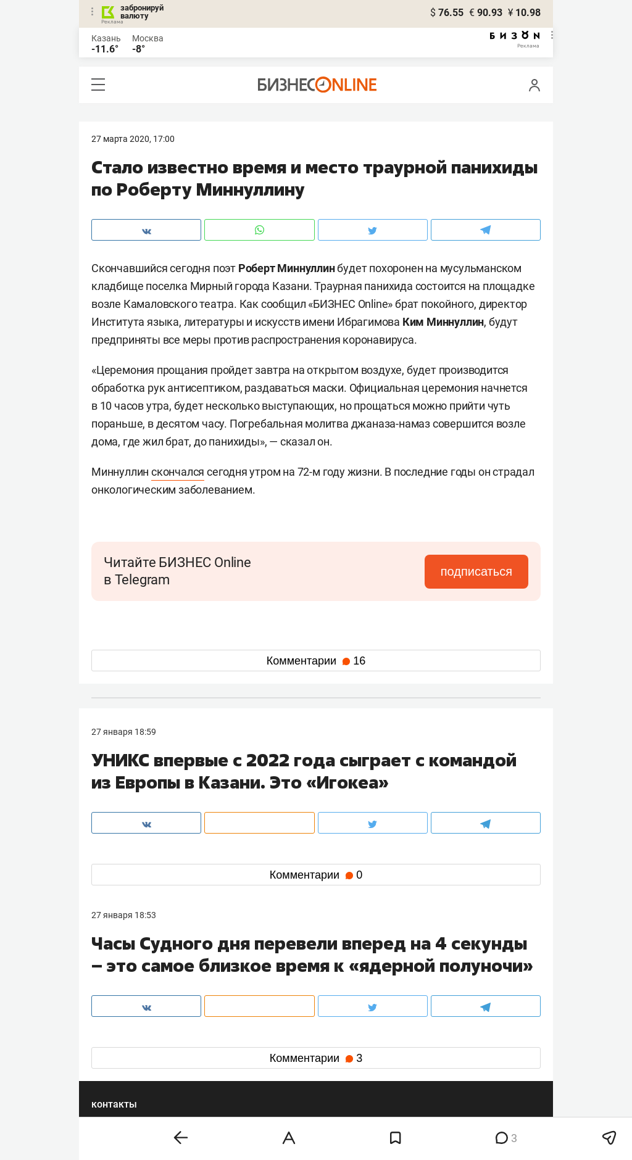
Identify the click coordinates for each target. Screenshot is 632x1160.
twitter (338, 1035)
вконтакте (123, 1035)
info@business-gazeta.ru (139, 992)
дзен (335, 1055)
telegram (119, 1055)
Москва (148, 38)
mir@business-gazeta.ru (288, 992)
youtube (117, 1074)
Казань (106, 38)
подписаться (476, 571)
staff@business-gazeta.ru (441, 977)
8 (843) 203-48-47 (275, 977)
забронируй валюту (142, 12)
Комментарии (316, 661)
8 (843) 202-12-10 (125, 977)
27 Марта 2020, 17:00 (133, 139)
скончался (177, 471)
